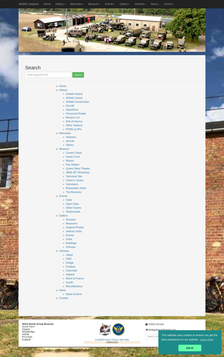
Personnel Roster (76, 113)
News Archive (74, 294)
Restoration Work (76, 188)
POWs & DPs (73, 129)
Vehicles (140, 4)
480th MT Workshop (77, 172)
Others (70, 145)
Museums (71, 223)
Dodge (69, 262)
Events (110, 4)
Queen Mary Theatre (78, 168)
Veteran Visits (74, 231)
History (60, 4)
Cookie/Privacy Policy (106, 339)
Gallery (125, 4)
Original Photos (75, 227)
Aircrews (71, 219)
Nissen (70, 160)
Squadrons (72, 109)
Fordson (70, 266)
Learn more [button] (206, 339)
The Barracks (73, 192)
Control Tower (74, 152)
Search (78, 75)
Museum (94, 4)
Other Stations (74, 125)
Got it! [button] (189, 348)
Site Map (124, 339)
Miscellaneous (74, 286)
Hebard (70, 274)
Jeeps (69, 254)
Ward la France (75, 278)
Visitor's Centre (74, 180)
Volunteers (72, 184)
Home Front (73, 156)
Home (47, 4)
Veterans (71, 137)
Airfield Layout (74, 97)
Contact (168, 4)
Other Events (73, 207)
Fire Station (72, 164)
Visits (69, 200)
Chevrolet (71, 270)
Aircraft (70, 105)
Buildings (71, 243)
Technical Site (74, 176)
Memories (76, 4)
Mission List (73, 117)
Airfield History (74, 94)
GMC (69, 258)
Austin (69, 282)
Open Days (72, 203)
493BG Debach (29, 4)
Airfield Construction (77, 101)
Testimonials (73, 211)
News (155, 4)
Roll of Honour (74, 121)
